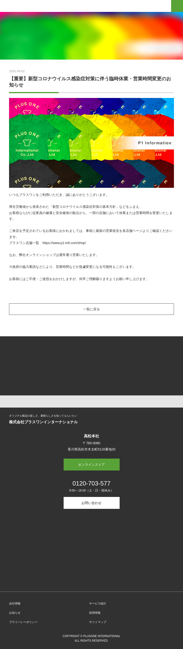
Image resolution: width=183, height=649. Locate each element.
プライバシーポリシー (23, 622)
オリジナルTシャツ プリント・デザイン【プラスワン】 (50, 353)
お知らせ (14, 612)
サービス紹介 (97, 603)
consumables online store (50, 378)
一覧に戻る (91, 309)
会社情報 (14, 603)
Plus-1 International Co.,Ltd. (24, 7)
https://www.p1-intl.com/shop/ (64, 243)
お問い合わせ (91, 503)
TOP (91, 401)
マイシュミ (133, 353)
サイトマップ (97, 622)
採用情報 (95, 612)
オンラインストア (91, 464)
